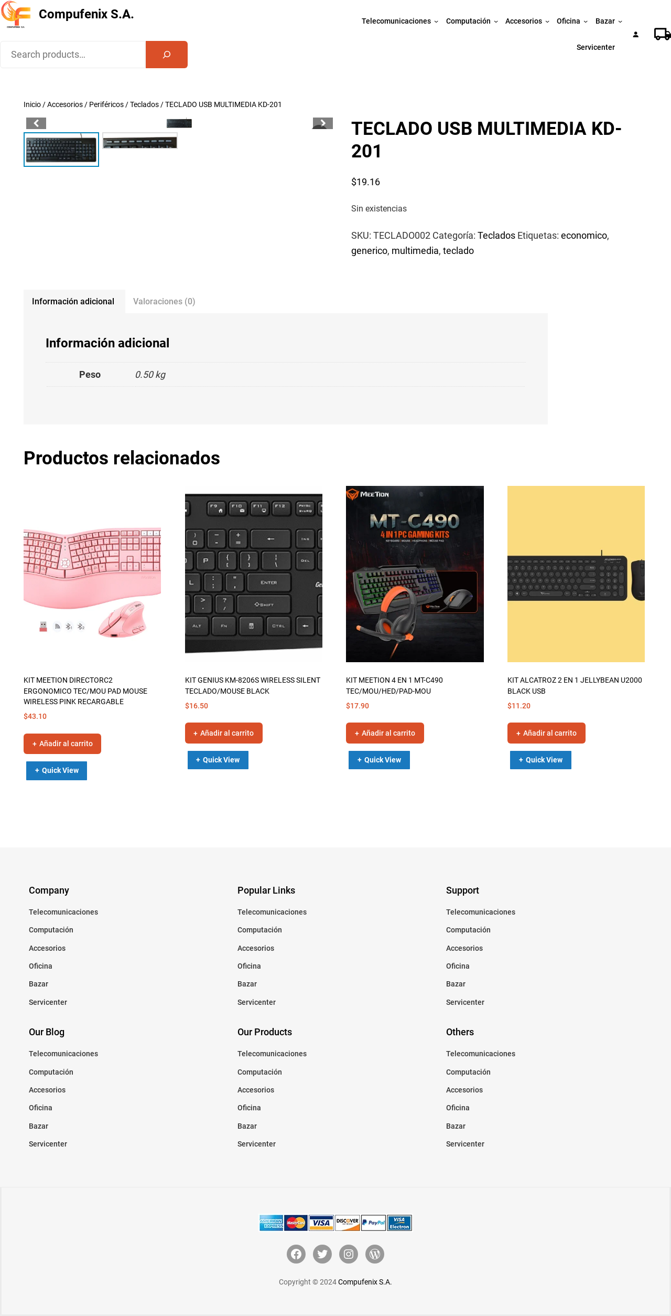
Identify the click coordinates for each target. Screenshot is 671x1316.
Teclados (144, 104)
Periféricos (106, 104)
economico (584, 235)
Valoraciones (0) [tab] (164, 301)
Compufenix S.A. (86, 14)
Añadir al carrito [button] (66, 743)
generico (369, 251)
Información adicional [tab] (73, 301)
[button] (323, 123)
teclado (458, 251)
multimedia (415, 251)
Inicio (32, 104)
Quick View (60, 770)
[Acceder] (635, 34)
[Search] (167, 54)
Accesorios (65, 104)
